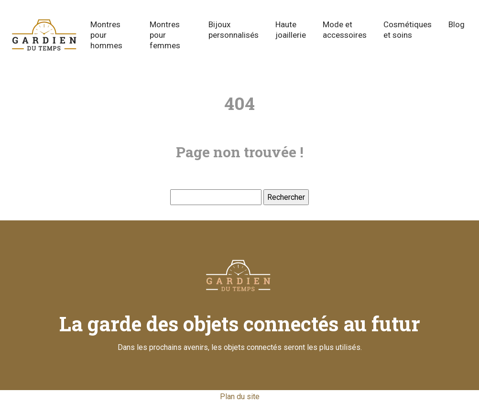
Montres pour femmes (165, 35)
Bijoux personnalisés (233, 30)
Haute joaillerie (290, 30)
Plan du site (240, 396)
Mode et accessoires (345, 30)
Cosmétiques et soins (407, 30)
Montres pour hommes (106, 35)
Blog (456, 24)
